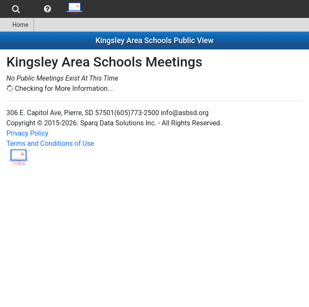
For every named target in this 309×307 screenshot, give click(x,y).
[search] (16, 9)
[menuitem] (16, 9)
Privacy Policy (27, 133)
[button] (47, 9)
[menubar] (44, 9)
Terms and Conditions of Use (50, 143)
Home (17, 24)
